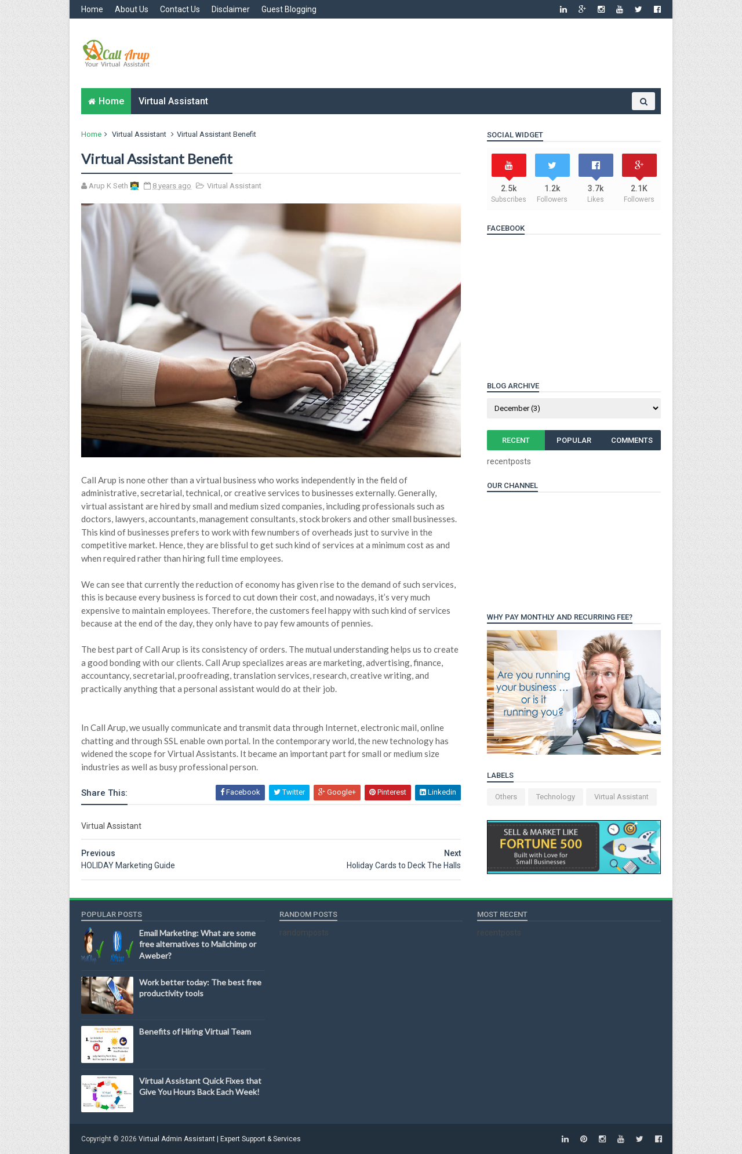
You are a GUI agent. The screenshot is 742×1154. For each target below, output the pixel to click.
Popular (573, 440)
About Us (131, 9)
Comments (632, 440)
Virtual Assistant (173, 101)
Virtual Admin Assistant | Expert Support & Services (220, 1139)
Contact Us (180, 9)
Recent (516, 440)
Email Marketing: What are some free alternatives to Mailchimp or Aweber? (197, 944)
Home (92, 9)
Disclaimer (231, 9)
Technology (555, 796)
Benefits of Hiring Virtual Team (195, 1031)
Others (506, 796)
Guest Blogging (289, 9)
